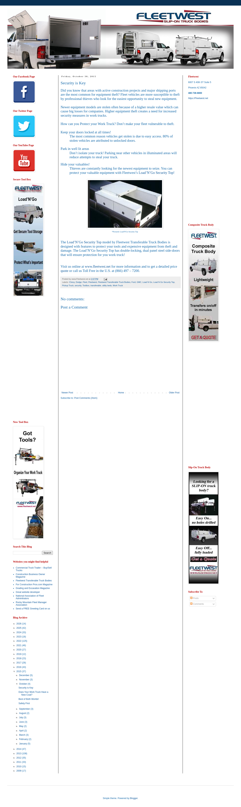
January (23, 743)
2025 (19, 628)
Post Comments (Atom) (85, 398)
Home (121, 392)
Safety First (24, 703)
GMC (139, 282)
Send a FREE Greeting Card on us (33, 608)
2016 (19, 667)
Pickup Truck (68, 285)
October (23, 684)
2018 (19, 658)
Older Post (174, 392)
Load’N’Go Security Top (156, 173)
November (24, 679)
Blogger (134, 798)
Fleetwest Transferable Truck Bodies (114, 282)
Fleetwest (92, 282)
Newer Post (67, 392)
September (25, 709)
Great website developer (28, 592)
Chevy (72, 282)
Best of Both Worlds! (29, 699)
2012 (19, 757)
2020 (19, 649)
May (21, 726)
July (21, 717)
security (78, 285)
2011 (19, 762)
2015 (19, 671)
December (24, 675)
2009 (19, 770)
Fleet (85, 282)
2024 (19, 632)
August (23, 713)
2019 (19, 654)
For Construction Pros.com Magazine (34, 584)
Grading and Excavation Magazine (33, 588)
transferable (95, 285)
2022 (19, 641)
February (24, 739)
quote (64, 271)
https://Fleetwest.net (198, 98)
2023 (19, 636)
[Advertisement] (92, 431)
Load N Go (147, 282)
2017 (19, 662)
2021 (19, 645)
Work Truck (118, 285)
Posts (194, 598)
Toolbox (85, 285)
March (22, 735)
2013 (19, 753)
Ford (133, 282)
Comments (197, 604)
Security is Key (26, 687)
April (21, 730)
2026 (19, 623)
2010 (19, 766)
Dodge (79, 282)
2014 (19, 749)
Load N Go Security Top (163, 282)
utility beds (107, 285)
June (21, 722)
